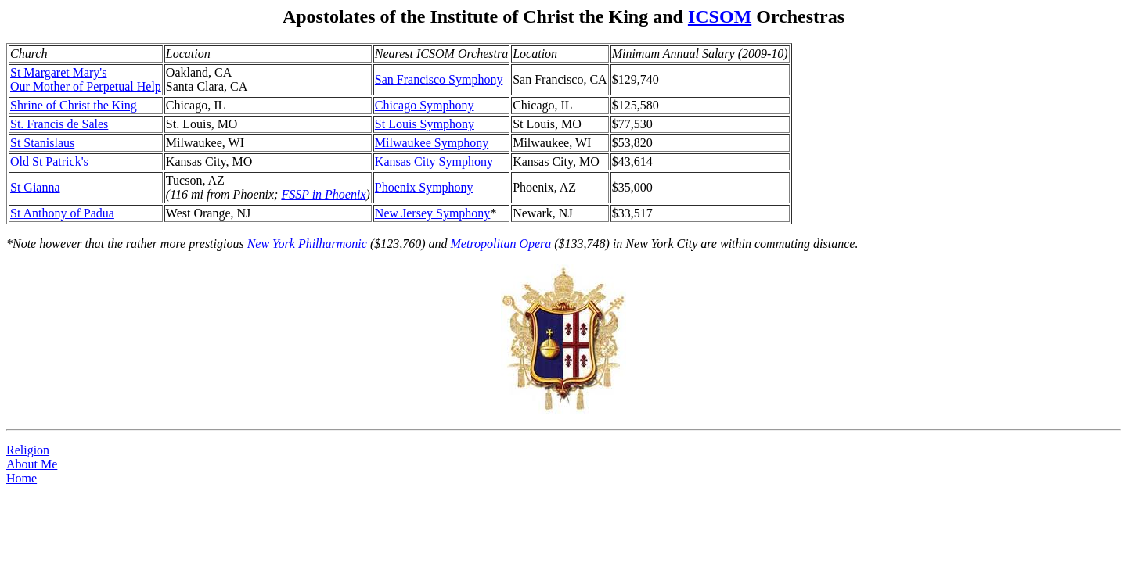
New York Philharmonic (307, 243)
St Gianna (35, 187)
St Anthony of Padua (62, 213)
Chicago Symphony (424, 105)
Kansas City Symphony (434, 161)
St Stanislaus (42, 142)
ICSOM (719, 16)
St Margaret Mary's (58, 72)
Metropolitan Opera (501, 243)
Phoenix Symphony (424, 187)
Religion (27, 450)
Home (21, 478)
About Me (31, 464)
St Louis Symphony (424, 124)
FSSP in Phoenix (323, 194)
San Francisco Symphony (439, 79)
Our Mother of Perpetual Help (85, 86)
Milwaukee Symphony (431, 142)
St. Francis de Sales (59, 124)
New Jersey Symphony (433, 213)
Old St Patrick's (49, 161)
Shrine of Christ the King (73, 105)
